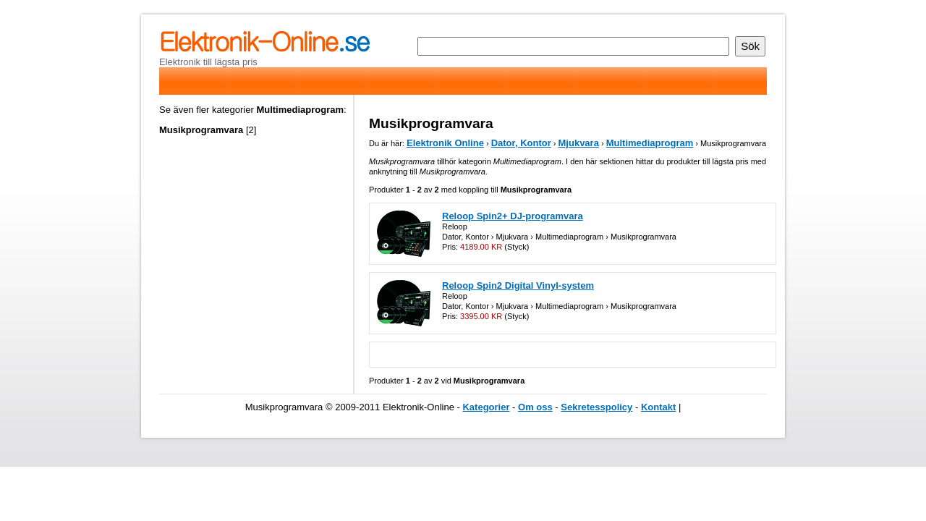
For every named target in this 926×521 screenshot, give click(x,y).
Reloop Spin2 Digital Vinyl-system (518, 285)
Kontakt (658, 407)
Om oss (535, 407)
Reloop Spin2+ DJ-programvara (512, 216)
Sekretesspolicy (596, 407)
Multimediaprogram (650, 142)
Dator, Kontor (521, 142)
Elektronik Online (445, 142)
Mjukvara (578, 142)
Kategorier (485, 407)
